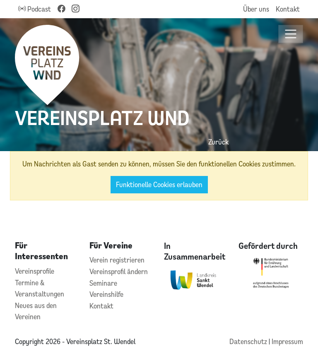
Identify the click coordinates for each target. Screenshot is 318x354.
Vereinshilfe (106, 294)
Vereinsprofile (34, 271)
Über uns (256, 9)
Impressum (287, 341)
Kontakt (288, 9)
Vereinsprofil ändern (118, 271)
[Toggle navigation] (291, 34)
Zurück (218, 142)
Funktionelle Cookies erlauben (159, 184)
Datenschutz (249, 341)
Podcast (34, 9)
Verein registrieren (117, 260)
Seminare (103, 283)
